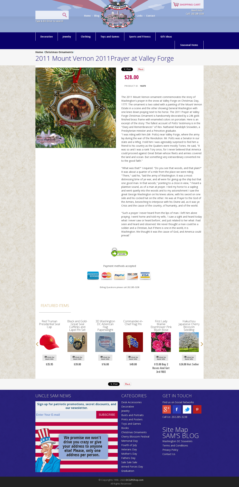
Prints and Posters (132, 419)
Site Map (175, 429)
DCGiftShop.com (134, 479)
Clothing (86, 36)
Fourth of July (129, 445)
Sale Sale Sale (129, 462)
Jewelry (67, 36)
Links (139, 15)
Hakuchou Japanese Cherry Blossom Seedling (189, 325)
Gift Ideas (166, 36)
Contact (150, 15)
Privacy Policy (170, 449)
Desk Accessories (131, 402)
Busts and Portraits (132, 415)
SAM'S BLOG (180, 435)
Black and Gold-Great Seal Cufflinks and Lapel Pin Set (77, 325)
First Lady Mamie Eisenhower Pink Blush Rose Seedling (161, 327)
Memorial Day (129, 441)
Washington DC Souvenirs (177, 441)
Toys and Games (110, 36)
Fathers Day (128, 458)
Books (125, 428)
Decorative (46, 36)
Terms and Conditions (175, 445)
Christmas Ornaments (59, 52)
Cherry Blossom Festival (135, 436)
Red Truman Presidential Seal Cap (49, 324)
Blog (97, 15)
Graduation (127, 471)
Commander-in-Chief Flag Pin (133, 322)
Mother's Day (129, 453)
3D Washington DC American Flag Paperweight (105, 325)
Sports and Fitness (140, 36)
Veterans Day (129, 449)
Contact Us (168, 454)
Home (87, 15)
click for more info (49, 357)
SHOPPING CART (190, 4)
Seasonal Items (189, 45)
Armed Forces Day (132, 466)
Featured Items (55, 305)
